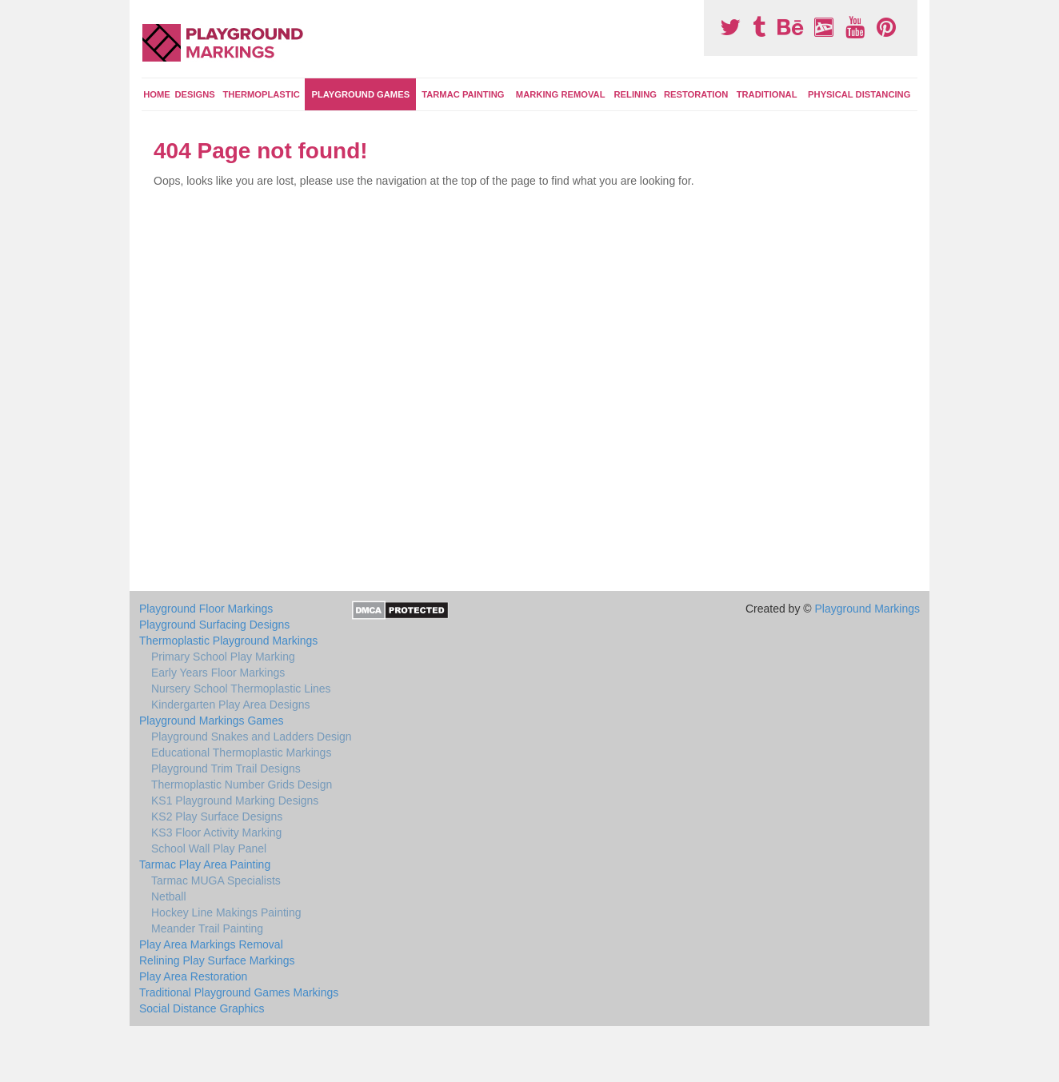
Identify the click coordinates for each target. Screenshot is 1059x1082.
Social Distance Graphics (201, 1008)
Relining (635, 94)
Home (156, 94)
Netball (168, 896)
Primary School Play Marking (223, 656)
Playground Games (360, 94)
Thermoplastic (261, 94)
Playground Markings (867, 608)
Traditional (767, 94)
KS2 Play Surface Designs (216, 816)
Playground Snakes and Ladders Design (251, 736)
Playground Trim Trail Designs (226, 768)
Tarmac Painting (463, 94)
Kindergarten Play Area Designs (230, 704)
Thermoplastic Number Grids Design (241, 784)
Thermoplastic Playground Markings (228, 640)
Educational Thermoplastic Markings (241, 752)
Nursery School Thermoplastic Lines (241, 688)
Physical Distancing (859, 94)
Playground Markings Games (211, 720)
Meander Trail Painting (207, 928)
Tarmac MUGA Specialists (216, 880)
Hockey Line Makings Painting (226, 912)
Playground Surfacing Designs (214, 624)
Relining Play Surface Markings (217, 960)
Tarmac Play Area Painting (204, 864)
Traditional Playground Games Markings (238, 992)
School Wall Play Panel (208, 848)
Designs (194, 94)
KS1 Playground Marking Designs (234, 800)
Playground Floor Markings (206, 608)
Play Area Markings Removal (211, 944)
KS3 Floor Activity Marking (216, 832)
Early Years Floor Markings (218, 672)
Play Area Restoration (193, 976)
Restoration (696, 94)
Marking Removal (560, 94)
